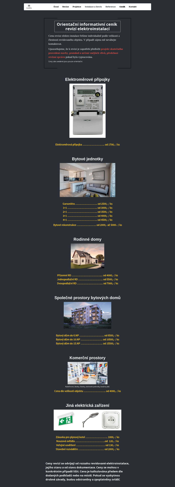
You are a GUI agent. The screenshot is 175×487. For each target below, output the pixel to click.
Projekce (77, 7)
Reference (111, 7)
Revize (65, 7)
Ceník (122, 7)
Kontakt (132, 7)
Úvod (56, 7)
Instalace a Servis (93, 7)
